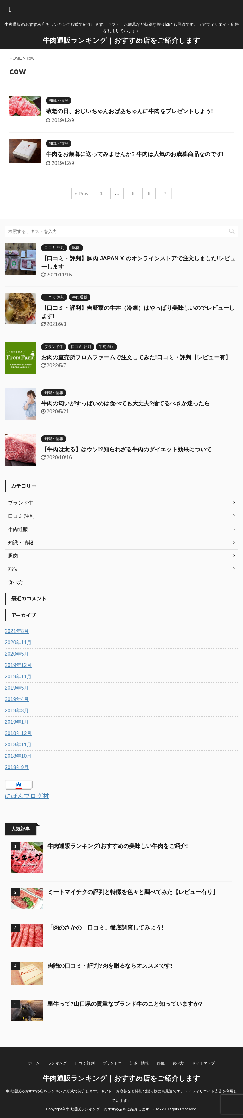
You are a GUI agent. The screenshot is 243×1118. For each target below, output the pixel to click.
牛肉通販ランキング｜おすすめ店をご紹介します (121, 40)
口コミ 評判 (85, 1063)
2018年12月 (18, 733)
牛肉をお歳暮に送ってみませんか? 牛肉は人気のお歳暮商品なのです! (135, 154)
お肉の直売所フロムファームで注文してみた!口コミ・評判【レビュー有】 (136, 357)
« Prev (81, 193)
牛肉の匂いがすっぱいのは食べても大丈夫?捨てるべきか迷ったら (125, 403)
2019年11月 (18, 676)
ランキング (57, 1063)
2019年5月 (17, 688)
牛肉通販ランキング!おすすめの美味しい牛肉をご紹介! (117, 846)
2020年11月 (18, 642)
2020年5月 (17, 654)
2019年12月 (18, 665)
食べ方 (178, 1063)
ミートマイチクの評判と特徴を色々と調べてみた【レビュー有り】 (132, 892)
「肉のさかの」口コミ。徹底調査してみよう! (106, 927)
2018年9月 (17, 767)
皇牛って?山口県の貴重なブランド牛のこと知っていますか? (124, 1004)
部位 (161, 1063)
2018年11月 (18, 744)
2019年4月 (17, 699)
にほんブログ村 (27, 795)
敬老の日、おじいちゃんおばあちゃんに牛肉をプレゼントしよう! (129, 111)
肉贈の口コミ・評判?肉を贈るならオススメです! (109, 966)
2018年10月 (18, 756)
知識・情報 (139, 1063)
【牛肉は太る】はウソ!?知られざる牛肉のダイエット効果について (126, 449)
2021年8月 (17, 631)
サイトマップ (203, 1063)
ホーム (34, 1063)
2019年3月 (17, 710)
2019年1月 (17, 722)
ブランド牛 (112, 1063)
